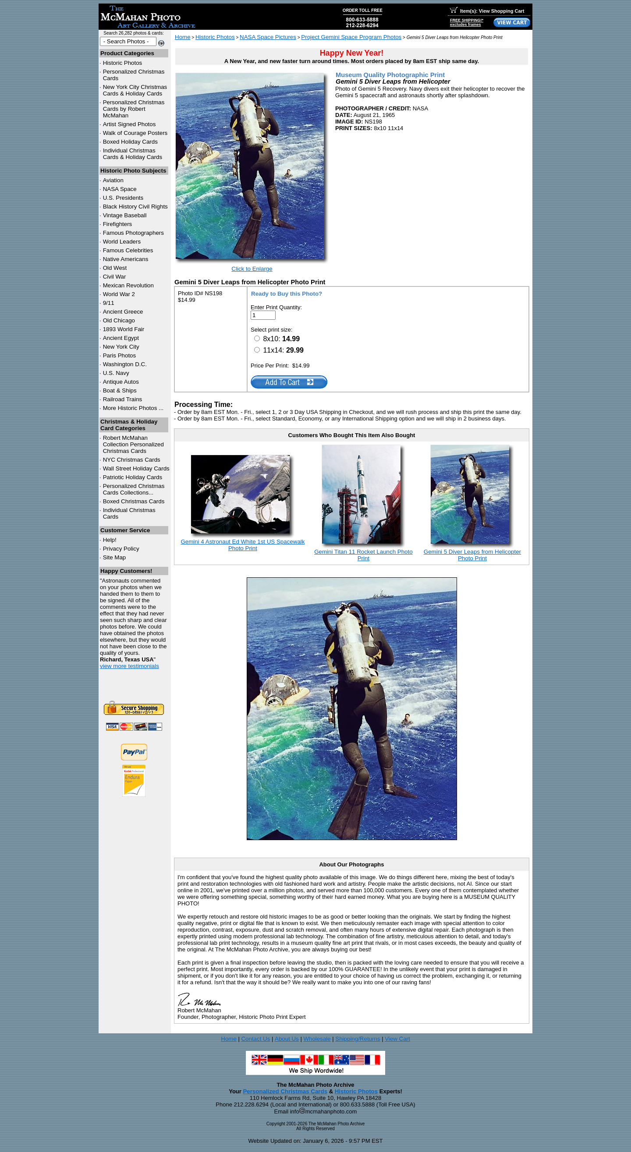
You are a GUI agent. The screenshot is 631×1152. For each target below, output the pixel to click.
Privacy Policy (121, 548)
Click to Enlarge (251, 268)
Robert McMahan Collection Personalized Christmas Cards (133, 444)
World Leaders (122, 241)
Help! (110, 540)
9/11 (108, 303)
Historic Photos (122, 63)
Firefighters (117, 224)
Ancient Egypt (121, 338)
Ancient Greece (123, 311)
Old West (115, 268)
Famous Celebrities (128, 250)
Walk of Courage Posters (135, 133)
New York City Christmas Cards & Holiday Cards (135, 90)
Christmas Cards (131, 459)
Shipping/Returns (357, 1038)
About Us (287, 1038)
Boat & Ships (120, 390)
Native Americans (126, 259)
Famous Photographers (133, 233)
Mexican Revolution (128, 285)
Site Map (114, 557)
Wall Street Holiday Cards (136, 468)
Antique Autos (121, 381)
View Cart (397, 1038)
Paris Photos (119, 355)
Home (183, 37)
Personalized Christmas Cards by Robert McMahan (134, 109)
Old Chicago (119, 320)
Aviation (113, 180)
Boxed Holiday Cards (130, 141)
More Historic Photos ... (133, 408)
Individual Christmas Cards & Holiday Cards (133, 153)
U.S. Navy (116, 373)
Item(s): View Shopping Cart (487, 11)
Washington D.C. (125, 364)
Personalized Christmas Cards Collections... (134, 489)
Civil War (114, 276)
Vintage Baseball (125, 215)
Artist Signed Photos (129, 124)
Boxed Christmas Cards (134, 501)
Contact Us (255, 1038)
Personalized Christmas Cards (285, 1091)
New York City (121, 346)
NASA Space (120, 189)
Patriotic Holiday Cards (133, 477)
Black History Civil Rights (135, 206)
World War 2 (119, 294)
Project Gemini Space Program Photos (351, 37)
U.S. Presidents (123, 197)
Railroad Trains (122, 399)
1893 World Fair (124, 329)
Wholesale (316, 1038)
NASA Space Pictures (268, 37)
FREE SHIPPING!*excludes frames (466, 22)
